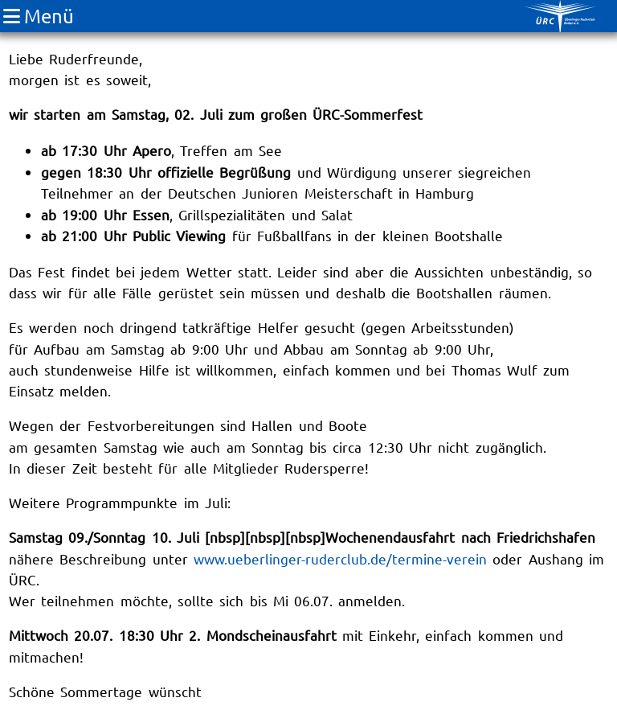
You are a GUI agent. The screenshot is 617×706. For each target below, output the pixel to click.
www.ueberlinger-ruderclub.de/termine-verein (340, 558)
